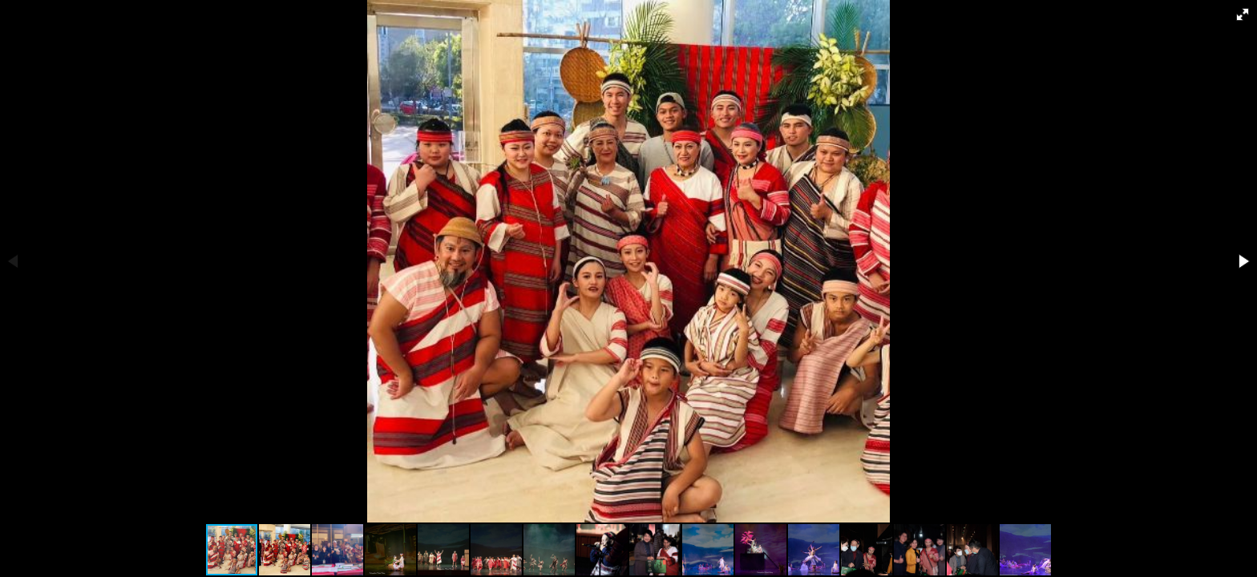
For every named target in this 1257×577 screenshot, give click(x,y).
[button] (1242, 14)
